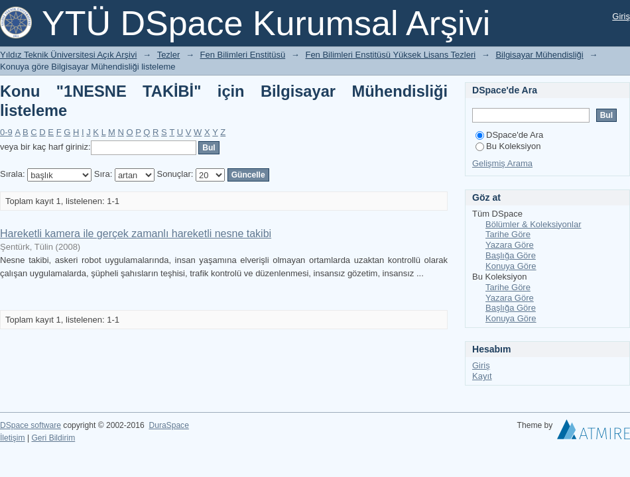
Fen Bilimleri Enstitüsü (243, 55)
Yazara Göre (509, 245)
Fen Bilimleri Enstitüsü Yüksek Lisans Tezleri (390, 55)
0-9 (6, 132)
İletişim (12, 438)
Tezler (168, 55)
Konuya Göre (510, 266)
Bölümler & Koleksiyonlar (533, 224)
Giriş (621, 16)
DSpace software (30, 425)
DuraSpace (168, 425)
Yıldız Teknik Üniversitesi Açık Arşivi (68, 55)
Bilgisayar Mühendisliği (539, 55)
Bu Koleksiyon (507, 146)
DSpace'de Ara (509, 135)
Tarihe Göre (508, 234)
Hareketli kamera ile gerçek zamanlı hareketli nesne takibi (135, 233)
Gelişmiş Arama (502, 163)
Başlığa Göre (510, 255)
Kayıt (482, 376)
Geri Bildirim (53, 438)
